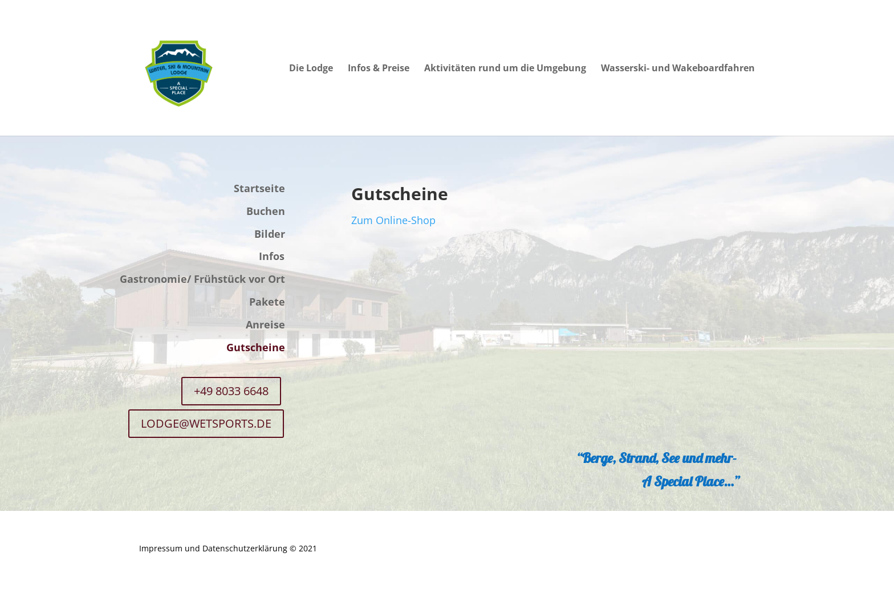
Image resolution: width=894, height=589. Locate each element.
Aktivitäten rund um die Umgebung (505, 69)
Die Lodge (311, 69)
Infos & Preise (378, 69)
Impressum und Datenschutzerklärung (213, 548)
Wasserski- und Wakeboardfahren (678, 69)
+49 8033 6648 (231, 391)
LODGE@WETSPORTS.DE (206, 423)
